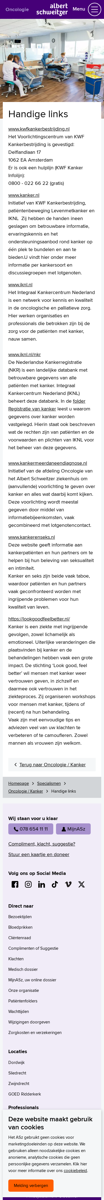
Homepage (18, 783)
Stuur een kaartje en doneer (38, 854)
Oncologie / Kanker (25, 791)
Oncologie (17, 9)
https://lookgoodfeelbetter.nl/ (39, 618)
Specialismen (49, 783)
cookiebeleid (75, 1170)
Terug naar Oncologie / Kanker (52, 764)
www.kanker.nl (23, 195)
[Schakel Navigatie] (94, 9)
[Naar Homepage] (52, 14)
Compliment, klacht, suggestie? (41, 843)
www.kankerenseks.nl (31, 536)
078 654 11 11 (31, 828)
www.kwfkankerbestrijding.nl (39, 128)
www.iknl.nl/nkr (24, 354)
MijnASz (73, 828)
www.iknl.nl (20, 284)
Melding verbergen (31, 1185)
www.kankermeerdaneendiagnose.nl (47, 462)
